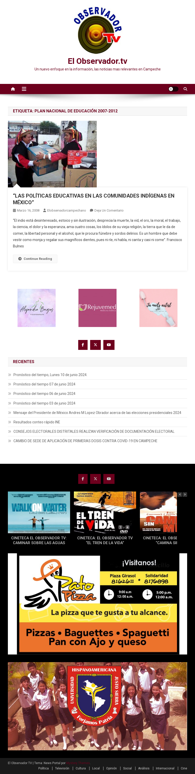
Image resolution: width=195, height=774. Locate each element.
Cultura (81, 768)
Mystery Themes (78, 763)
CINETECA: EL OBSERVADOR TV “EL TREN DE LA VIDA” (105, 540)
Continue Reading (35, 259)
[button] (185, 494)
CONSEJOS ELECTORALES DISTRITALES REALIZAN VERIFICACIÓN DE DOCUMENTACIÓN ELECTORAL (93, 431)
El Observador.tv (97, 61)
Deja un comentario (109, 210)
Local (96, 768)
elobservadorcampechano (66, 210)
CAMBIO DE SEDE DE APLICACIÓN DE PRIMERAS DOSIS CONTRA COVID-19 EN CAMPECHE (85, 441)
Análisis (144, 768)
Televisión (62, 768)
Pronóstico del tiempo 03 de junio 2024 (44, 403)
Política (43, 768)
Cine (184, 768)
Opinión (111, 768)
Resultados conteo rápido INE (36, 422)
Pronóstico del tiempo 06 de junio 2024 (44, 394)
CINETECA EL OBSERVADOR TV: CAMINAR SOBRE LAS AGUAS (39, 540)
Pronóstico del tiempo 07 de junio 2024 (44, 384)
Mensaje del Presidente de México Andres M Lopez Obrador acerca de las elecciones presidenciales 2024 (97, 413)
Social (127, 768)
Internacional (165, 768)
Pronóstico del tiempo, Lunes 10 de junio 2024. (50, 375)
